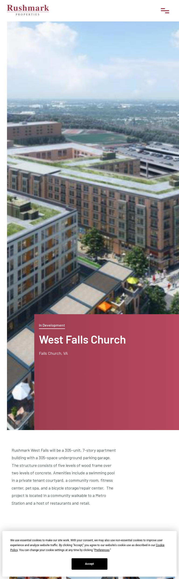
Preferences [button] (101, 550)
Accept (89, 563)
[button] (165, 11)
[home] (28, 11)
